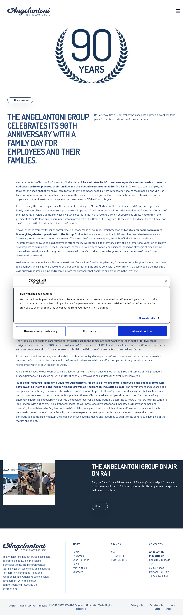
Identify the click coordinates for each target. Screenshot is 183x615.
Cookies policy (157, 605)
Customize (91, 331)
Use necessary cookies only (40, 331)
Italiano (22, 605)
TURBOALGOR (119, 559)
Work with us (79, 567)
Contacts (77, 571)
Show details (147, 318)
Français (42, 605)
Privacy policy (138, 605)
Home (75, 551)
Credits (169, 608)
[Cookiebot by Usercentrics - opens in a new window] (31, 281)
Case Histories (80, 559)
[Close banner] (166, 281)
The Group (78, 555)
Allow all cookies (142, 331)
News (75, 563)
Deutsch (32, 605)
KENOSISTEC (118, 555)
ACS (113, 551)
